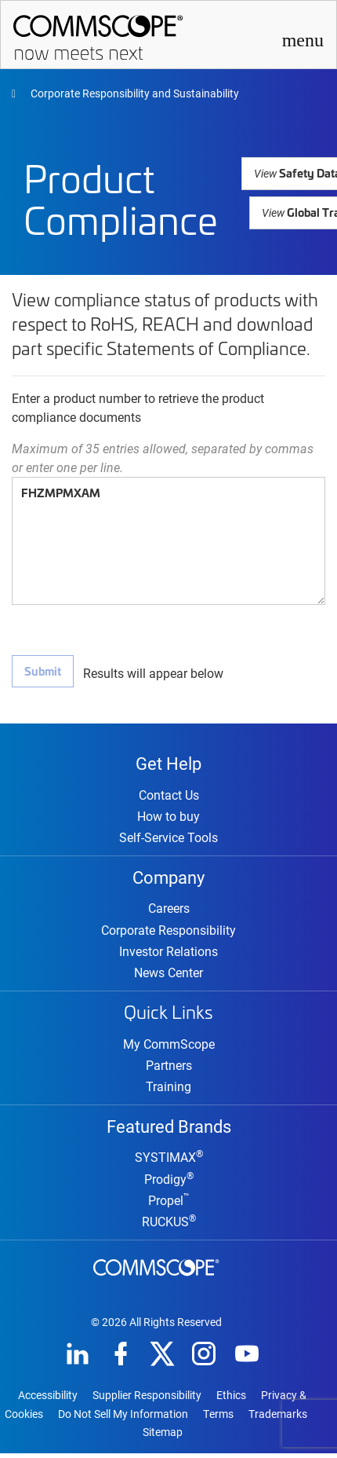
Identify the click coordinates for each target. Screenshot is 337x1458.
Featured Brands (169, 1129)
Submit (42, 670)
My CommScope (169, 1047)
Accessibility (48, 1400)
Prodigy (169, 1183)
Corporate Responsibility (168, 933)
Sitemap (163, 1437)
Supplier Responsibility (146, 1400)
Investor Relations (168, 954)
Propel (169, 1204)
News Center (168, 975)
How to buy (168, 817)
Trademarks (277, 1419)
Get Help (168, 763)
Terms (218, 1419)
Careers (169, 911)
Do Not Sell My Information (123, 1419)
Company (168, 878)
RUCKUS (169, 1226)
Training (168, 1089)
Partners (169, 1068)
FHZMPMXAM (168, 541)
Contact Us (169, 796)
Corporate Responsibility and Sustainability (133, 93)
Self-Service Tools (168, 838)
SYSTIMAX (169, 1161)
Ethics (231, 1400)
